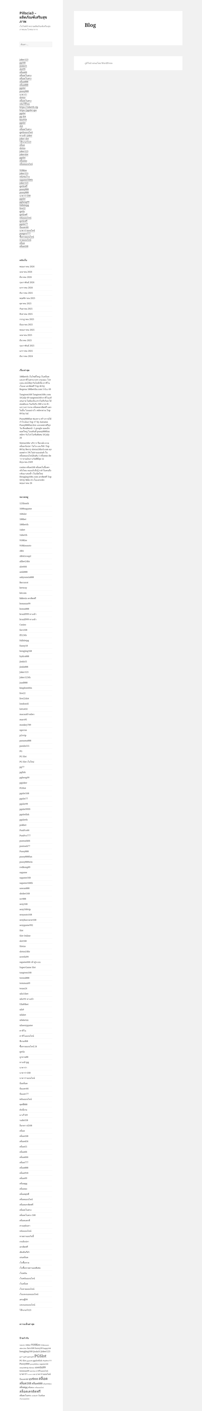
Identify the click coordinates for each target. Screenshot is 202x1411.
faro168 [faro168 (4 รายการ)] (30, 1348)
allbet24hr (24, 561)
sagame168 (25, 877)
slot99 (22, 69)
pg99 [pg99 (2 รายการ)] (25, 1357)
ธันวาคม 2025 (26, 292)
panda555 (24, 745)
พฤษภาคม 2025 (27, 329)
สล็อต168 (23, 246)
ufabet (22, 1014)
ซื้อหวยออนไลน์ (26, 236)
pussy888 (24, 91)
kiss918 (23, 119)
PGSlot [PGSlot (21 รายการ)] (40, 1356)
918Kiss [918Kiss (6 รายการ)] (35, 1344)
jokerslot (23, 154)
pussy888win (26, 861)
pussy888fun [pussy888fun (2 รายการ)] (34, 1364)
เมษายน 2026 (25, 271)
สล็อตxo (23, 160)
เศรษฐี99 (23, 1299)
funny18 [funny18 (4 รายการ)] (39, 1348)
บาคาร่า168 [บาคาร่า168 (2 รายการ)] (31, 1374)
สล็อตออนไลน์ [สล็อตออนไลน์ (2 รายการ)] (39, 1387)
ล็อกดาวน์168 (25, 1125)
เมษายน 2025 (25, 335)
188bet (22, 519)
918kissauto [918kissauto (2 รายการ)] (45, 1345)
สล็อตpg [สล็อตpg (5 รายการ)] (23, 1387)
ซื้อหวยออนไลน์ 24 (28, 1046)
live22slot (24, 698)
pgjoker (23, 782)
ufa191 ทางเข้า (26, 999)
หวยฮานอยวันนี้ (26, 1236)
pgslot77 (23, 224)
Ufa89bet (24, 1004)
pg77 (21, 767)
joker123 (23, 59)
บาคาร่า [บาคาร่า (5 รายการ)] (23, 1374)
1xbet (22, 529)
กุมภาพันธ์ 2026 (26, 282)
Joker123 (23, 672)
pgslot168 (24, 793)
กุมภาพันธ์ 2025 (26, 345)
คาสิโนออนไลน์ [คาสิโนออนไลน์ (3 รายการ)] (42, 1371)
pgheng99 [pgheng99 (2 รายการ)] (30, 1357)
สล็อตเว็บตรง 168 (27, 1215)
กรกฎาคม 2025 (26, 319)
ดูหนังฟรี (23, 186)
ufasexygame (26, 1025)
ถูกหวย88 (23, 1057)
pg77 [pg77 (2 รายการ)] (21, 1357)
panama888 (25, 740)
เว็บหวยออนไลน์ (26, 1288)
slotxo (22, 97)
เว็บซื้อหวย (24, 1262)
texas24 (23, 988)
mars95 (23, 719)
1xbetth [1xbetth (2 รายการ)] (22, 1345)
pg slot (22, 116)
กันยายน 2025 (26, 308)
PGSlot (22, 788)
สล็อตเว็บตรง (25, 75)
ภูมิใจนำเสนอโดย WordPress (98, 63)
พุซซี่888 (23, 1104)
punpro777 (25, 233)
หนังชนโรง (24, 176)
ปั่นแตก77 (24, 1093)
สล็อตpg (23, 1183)
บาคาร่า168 (25, 195)
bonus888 (24, 608)
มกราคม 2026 (26, 287)
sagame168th (26, 179)
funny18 (23, 645)
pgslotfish (24, 814)
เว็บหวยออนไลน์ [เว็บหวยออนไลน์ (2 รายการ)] (24, 1399)
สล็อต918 (23, 1173)
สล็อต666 (23, 1157)
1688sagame (25, 508)
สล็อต (22, 145)
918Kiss (23, 540)
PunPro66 (24, 830)
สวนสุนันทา (24, 1225)
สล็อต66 (23, 72)
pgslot (22, 88)
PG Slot (23, 756)
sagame (23, 872)
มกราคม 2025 (26, 350)
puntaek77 (24, 846)
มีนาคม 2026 (25, 277)
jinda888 (23, 666)
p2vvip (22, 735)
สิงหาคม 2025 (26, 314)
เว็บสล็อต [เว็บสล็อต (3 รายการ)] (41, 1395)
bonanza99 (24, 603)
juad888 (23, 682)
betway (23, 587)
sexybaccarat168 (27, 919)
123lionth (24, 503)
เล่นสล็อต (23, 1257)
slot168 (23, 941)
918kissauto (25, 545)
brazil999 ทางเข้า (27, 614)
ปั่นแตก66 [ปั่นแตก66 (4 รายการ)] (23, 1379)
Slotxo (22, 946)
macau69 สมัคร (27, 714)
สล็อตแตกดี (24, 1220)
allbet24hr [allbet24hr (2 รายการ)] (22, 1348)
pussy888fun (25, 856)
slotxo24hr (24, 951)
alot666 (23, 566)
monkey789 (25, 724)
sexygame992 (26, 925)
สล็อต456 (23, 1141)
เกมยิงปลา (24, 1241)
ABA (21, 550)
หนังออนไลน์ (25, 217)
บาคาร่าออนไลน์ (27, 230)
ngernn (23, 730)
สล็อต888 (23, 81)
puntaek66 (24, 840)
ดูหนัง (22, 211)
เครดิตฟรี (23, 1246)
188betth (23, 524)
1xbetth (23, 535)
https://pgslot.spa (28, 110)
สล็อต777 (23, 1162)
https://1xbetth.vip (28, 107)
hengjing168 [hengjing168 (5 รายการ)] (26, 1351)
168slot (23, 513)
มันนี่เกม (23, 1109)
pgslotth (23, 819)
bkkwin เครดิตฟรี (27, 598)
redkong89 (24, 867)
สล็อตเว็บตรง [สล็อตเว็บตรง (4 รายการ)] (25, 1395)
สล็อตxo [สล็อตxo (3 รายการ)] (31, 1387)
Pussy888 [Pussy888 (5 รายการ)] (24, 1363)
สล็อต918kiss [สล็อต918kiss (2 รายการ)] (47, 1384)
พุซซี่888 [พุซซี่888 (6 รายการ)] (33, 1379)
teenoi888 (24, 977)
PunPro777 (25, 835)
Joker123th (25, 677)
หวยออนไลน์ (25, 239)
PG (20, 751)
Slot (21, 930)
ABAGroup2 (25, 556)
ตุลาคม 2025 (25, 303)
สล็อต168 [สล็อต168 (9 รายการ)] (25, 1383)
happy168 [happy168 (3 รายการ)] (47, 1348)
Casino (22, 624)
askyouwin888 (26, 577)
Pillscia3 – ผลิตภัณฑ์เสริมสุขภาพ (33, 17)
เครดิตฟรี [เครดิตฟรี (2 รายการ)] (34, 1396)
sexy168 (23, 904)
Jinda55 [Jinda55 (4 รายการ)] (36, 1351)
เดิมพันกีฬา (24, 1252)
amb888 (23, 571)
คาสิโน (22, 1030)
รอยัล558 (23, 1120)
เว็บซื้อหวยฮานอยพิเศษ (30, 1267)
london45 (24, 703)
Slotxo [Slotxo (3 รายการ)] (31, 1367)
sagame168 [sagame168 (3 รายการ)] (43, 1364)
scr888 (22, 898)
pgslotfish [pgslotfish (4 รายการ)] (37, 1360)
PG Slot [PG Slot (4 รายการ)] (22, 1360)
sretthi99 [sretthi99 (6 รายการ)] (40, 1367)
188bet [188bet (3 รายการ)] (28, 1345)
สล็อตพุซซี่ (24, 1194)
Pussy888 (24, 851)
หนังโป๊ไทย (24, 103)
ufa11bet (23, 993)
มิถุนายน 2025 (26, 324)
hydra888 (24, 656)
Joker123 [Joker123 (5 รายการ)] (45, 1351)
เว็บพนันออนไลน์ (27, 1278)
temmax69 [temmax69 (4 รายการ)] (24, 1370)
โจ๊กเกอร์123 (25, 141)
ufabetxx (23, 1020)
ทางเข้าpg (24, 1062)
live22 (22, 208)
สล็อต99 (23, 1178)
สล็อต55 (23, 1146)
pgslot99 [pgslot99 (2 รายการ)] (29, 1361)
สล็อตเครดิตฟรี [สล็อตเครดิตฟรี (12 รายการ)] (30, 1391)
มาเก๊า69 (23, 1115)
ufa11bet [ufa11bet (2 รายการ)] (33, 1371)
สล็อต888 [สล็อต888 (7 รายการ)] (37, 1383)
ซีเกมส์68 (23, 1041)
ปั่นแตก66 (24, 227)
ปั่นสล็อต (23, 1083)
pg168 (22, 62)
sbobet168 (24, 893)
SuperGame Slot (27, 967)
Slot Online (25, 935)
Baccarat (23, 582)
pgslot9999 (24, 809)
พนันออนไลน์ (25, 1099)
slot (21, 126)
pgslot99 (23, 803)
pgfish (22, 772)
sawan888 (24, 888)
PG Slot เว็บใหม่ (26, 761)
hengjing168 (25, 651)
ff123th (23, 635)
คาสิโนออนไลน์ (26, 1035)
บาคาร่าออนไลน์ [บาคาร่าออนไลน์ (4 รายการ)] (43, 1374)
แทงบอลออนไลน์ (27, 1304)
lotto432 (23, 709)
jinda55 (23, 65)
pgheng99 (24, 201)
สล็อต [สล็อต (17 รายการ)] (43, 1378)
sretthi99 (24, 956)
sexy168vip (25, 909)
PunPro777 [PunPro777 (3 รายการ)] (47, 1360)
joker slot (24, 138)
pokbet (22, 825)
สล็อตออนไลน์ (26, 164)
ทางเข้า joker (25, 135)
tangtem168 (25, 972)
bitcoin (22, 593)
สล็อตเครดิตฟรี (26, 1204)
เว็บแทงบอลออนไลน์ (28, 1294)
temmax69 (24, 983)
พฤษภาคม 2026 (27, 266)
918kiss (23, 170)
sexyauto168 (25, 914)
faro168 (23, 629)
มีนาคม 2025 (25, 340)
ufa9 (21, 1009)
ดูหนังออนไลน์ (26, 132)
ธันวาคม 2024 (26, 356)
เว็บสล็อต (23, 1283)
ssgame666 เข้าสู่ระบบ (30, 962)
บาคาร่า (23, 94)
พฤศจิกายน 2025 (27, 298)
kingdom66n (25, 687)
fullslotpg (24, 205)
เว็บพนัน (23, 1273)
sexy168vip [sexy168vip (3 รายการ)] (24, 1367)
